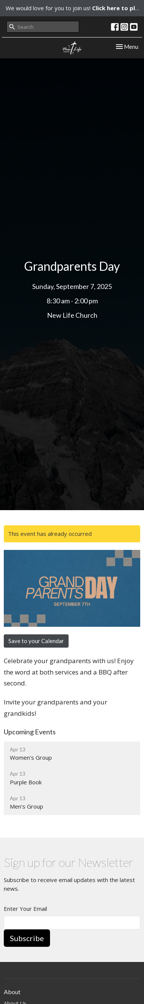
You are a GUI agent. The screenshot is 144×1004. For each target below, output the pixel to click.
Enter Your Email (25, 908)
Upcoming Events (30, 732)
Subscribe (27, 938)
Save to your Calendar (36, 640)
